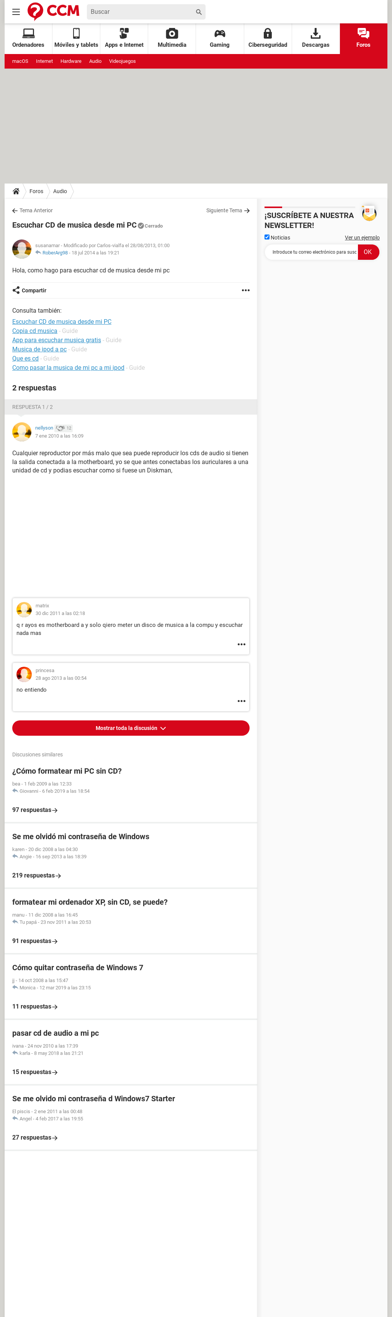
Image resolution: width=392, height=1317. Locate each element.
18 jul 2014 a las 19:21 (95, 253)
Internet (44, 61)
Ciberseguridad (267, 38)
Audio (95, 61)
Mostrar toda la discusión (127, 728)
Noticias (277, 238)
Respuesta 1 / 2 (32, 407)
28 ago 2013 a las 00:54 (61, 678)
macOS (20, 61)
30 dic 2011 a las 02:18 (60, 613)
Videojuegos (122, 61)
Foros (363, 38)
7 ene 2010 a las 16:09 (59, 436)
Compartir (34, 290)
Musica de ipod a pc (39, 349)
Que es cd (25, 358)
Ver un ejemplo (362, 238)
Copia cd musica (34, 331)
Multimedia (172, 38)
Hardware (71, 61)
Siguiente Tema (224, 210)
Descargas (316, 38)
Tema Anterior (36, 210)
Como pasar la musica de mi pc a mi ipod (68, 367)
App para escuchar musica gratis (56, 340)
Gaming (220, 38)
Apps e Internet (124, 38)
